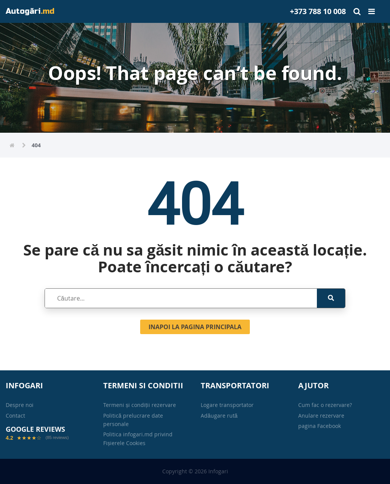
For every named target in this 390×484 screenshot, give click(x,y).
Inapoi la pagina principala (195, 327)
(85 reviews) (57, 438)
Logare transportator (227, 404)
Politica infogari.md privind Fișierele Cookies (138, 438)
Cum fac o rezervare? (325, 404)
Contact (15, 415)
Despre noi (20, 404)
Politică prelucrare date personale (133, 420)
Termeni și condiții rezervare (139, 404)
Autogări (30, 11)
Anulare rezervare (321, 415)
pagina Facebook (319, 425)
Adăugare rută (219, 415)
